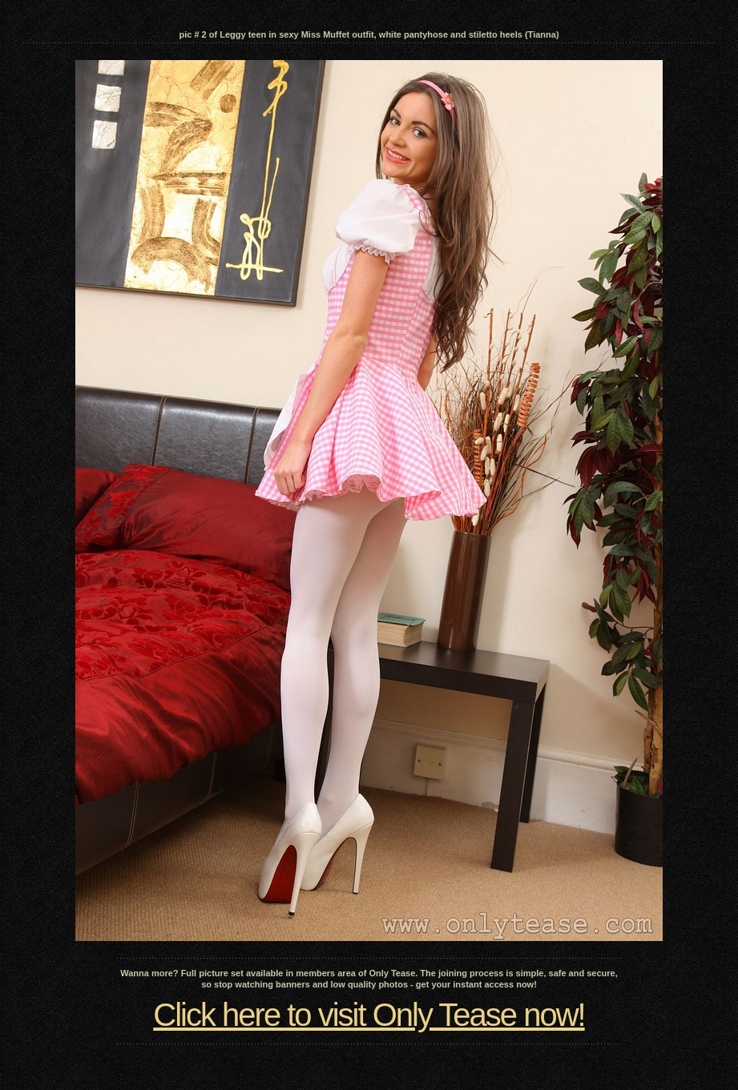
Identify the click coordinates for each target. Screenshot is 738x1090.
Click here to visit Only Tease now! (368, 1014)
